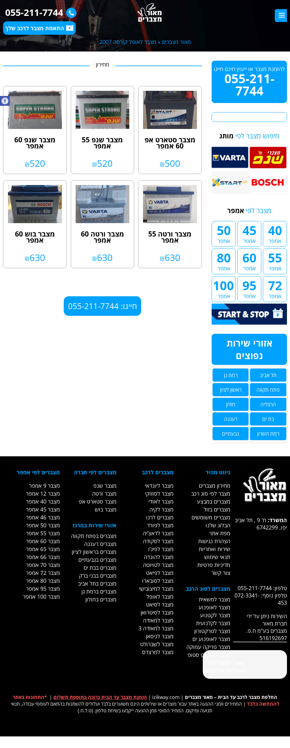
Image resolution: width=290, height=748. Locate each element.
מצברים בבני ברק (97, 575)
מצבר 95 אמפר (43, 588)
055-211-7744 (39, 12)
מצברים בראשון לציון (94, 551)
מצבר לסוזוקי (159, 493)
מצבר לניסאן (160, 636)
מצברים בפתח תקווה (93, 536)
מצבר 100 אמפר (41, 596)
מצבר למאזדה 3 (156, 628)
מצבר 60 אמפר (43, 541)
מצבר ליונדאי (159, 485)
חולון (230, 404)
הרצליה (268, 404)
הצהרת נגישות (214, 541)
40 (275, 233)
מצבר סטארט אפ (97, 501)
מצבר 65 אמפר (43, 549)
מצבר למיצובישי (156, 588)
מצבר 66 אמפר (43, 557)
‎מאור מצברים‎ (236, 667)
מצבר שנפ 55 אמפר (102, 143)
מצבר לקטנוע (215, 615)
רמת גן (231, 375)
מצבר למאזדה (158, 620)
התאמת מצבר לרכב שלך (39, 28)
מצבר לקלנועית (213, 623)
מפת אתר (219, 533)
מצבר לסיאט (160, 604)
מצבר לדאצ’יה (158, 533)
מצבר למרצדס (158, 652)
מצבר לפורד (160, 525)
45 (249, 233)
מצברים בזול (217, 509)
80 (223, 260)
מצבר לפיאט (160, 572)
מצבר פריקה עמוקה (208, 646)
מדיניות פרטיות (213, 564)
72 (275, 288)
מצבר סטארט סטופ (209, 654)
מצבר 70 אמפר (43, 564)
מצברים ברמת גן (98, 591)
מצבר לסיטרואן (157, 612)
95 (249, 288)
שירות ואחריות (214, 549)
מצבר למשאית (214, 599)
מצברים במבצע (213, 501)
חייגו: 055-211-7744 (102, 306)
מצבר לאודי (161, 501)
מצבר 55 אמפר (43, 533)
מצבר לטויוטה (158, 564)
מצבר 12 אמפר (43, 493)
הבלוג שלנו (218, 525)
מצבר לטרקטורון (212, 631)
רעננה (230, 418)
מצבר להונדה (159, 557)
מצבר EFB (218, 662)
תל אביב (268, 375)
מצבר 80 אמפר (43, 580)
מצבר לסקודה (158, 541)
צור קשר (220, 572)
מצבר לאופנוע (214, 607)
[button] (5, 101)
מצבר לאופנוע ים (211, 639)
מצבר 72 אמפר (43, 572)
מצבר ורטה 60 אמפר (102, 237)
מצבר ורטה (104, 493)
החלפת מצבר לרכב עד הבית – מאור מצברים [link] (231, 697)
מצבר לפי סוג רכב (210, 493)
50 (223, 233)
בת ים (268, 418)
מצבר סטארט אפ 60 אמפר (170, 143)
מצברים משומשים (211, 517)
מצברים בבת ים (100, 567)
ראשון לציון (231, 389)
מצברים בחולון (100, 599)
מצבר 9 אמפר (44, 485)
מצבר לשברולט (157, 644)
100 (223, 288)
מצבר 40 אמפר (43, 501)
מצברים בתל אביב (97, 583)
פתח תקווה (268, 389)
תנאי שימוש (217, 557)
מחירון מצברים (214, 485)
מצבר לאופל (160, 596)
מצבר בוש (105, 509)
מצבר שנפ (104, 485)
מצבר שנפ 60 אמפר (34, 143)
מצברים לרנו (160, 517)
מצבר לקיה (161, 509)
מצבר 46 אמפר (43, 517)
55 (275, 260)
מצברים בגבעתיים (97, 559)
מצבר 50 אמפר (43, 525)
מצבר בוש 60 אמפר (35, 237)
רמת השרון (268, 433)
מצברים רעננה (100, 543)
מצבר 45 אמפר (43, 509)
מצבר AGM (217, 670)
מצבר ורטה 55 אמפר (170, 237)
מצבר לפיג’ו (161, 549)
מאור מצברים (176, 41)
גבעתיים (230, 433)
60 (249, 260)
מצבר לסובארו (158, 580)
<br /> (249, 554)
